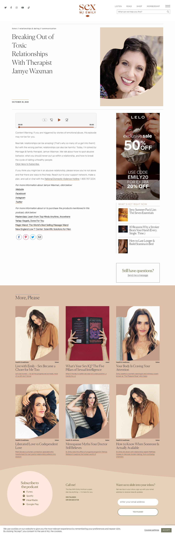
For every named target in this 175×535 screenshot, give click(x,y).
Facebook (20, 194)
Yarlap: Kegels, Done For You (29, 221)
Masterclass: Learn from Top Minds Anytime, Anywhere (42, 217)
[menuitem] (118, 6)
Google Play (31, 504)
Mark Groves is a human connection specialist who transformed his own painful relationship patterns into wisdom (35, 454)
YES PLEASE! (138, 512)
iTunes (28, 492)
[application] (56, 120)
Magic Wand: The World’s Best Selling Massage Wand (41, 225)
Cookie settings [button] (151, 530)
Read (129, 6)
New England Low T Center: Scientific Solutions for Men (43, 229)
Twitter (18, 202)
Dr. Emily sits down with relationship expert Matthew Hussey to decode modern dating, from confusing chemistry (135, 454)
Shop (139, 6)
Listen (118, 6)
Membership (153, 6)
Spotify (28, 496)
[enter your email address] (138, 502)
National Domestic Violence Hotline (62, 179)
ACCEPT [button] (166, 530)
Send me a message (138, 275)
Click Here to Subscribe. (27, 164)
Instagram (20, 198)
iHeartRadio (30, 500)
